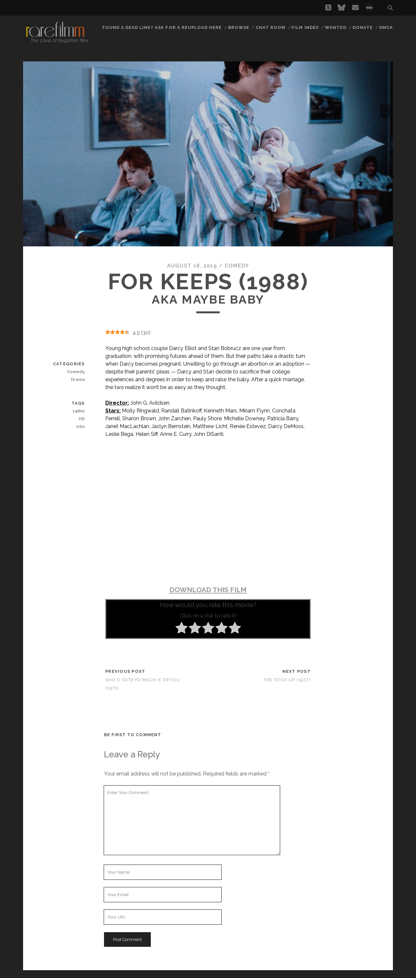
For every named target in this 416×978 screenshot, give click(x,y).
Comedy (237, 266)
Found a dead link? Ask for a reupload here (162, 27)
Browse (238, 27)
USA (80, 426)
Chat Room (270, 27)
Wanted (335, 27)
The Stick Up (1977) (287, 679)
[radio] (182, 629)
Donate (363, 27)
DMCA (386, 27)
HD (82, 418)
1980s (78, 411)
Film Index (305, 27)
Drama (78, 379)
